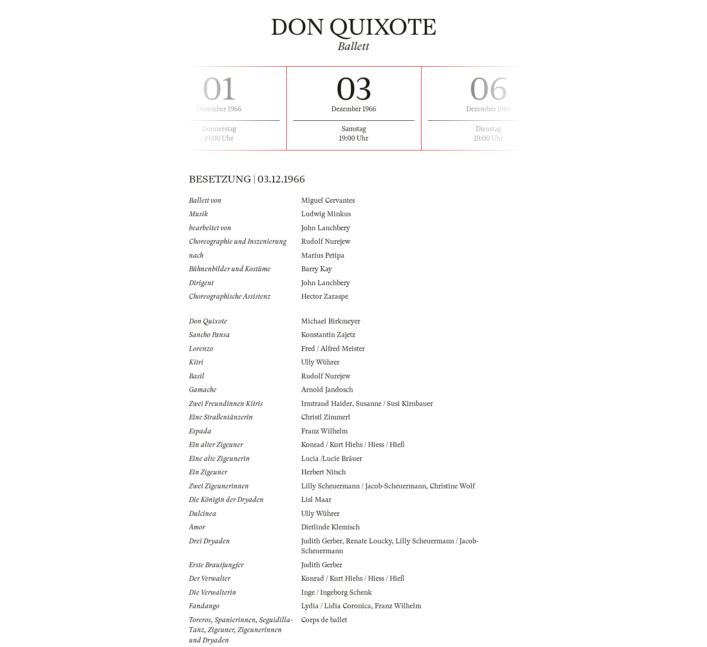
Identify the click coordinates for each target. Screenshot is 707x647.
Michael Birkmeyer (330, 321)
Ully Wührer (320, 362)
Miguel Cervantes (328, 200)
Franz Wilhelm (324, 431)
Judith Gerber (321, 541)
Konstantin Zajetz (328, 335)
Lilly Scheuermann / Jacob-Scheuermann (363, 486)
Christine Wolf (452, 486)
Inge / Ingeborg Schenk (336, 592)
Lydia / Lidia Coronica (336, 606)
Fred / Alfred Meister (333, 349)
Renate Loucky (369, 541)
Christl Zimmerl (325, 417)
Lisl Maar (316, 500)
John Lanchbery (325, 228)
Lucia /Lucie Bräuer (331, 459)
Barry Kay (316, 269)
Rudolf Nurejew (325, 241)
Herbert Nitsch (323, 472)
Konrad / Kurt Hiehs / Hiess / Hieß (352, 445)
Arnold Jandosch (327, 390)
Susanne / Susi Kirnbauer (394, 404)
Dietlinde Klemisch (330, 527)
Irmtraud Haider (326, 404)
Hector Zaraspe (324, 296)
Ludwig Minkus (326, 214)
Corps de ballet (324, 620)
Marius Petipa (322, 255)
